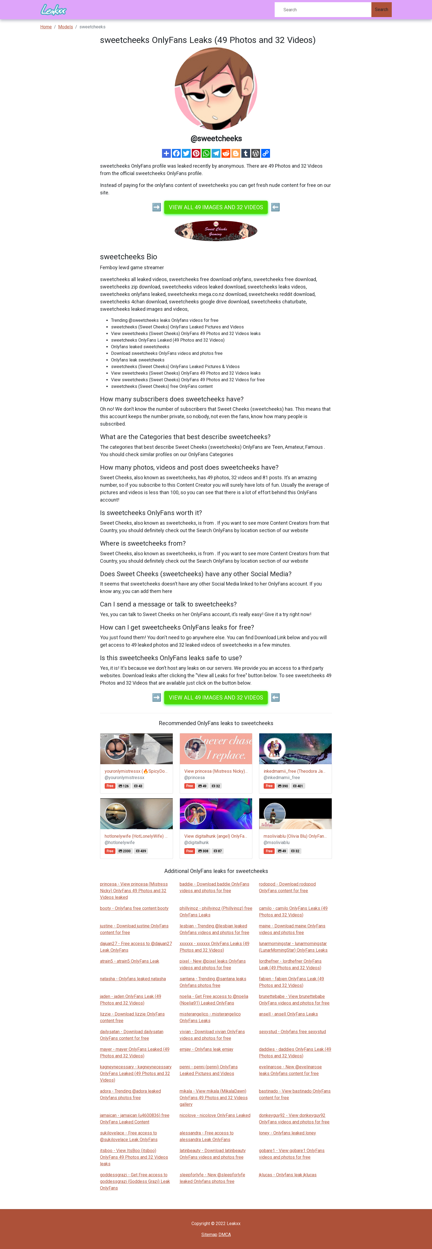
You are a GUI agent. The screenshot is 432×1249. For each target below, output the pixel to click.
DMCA (224, 1234)
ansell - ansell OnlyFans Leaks (288, 1014)
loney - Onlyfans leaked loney (287, 1133)
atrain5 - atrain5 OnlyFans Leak (129, 961)
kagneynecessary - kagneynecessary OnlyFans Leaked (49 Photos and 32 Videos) (136, 1073)
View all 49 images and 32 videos (216, 207)
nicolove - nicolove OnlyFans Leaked (215, 1115)
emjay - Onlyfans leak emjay (206, 1049)
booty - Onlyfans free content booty (134, 908)
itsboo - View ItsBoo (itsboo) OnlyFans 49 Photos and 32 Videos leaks (134, 1157)
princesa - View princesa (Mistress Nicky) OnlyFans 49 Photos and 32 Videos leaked (134, 890)
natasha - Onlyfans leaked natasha (133, 978)
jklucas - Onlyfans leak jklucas (288, 1174)
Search (381, 9)
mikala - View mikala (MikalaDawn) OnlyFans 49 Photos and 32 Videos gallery (214, 1098)
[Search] (323, 9)
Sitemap (209, 1234)
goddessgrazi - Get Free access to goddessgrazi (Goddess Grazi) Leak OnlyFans (135, 1181)
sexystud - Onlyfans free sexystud (292, 1031)
